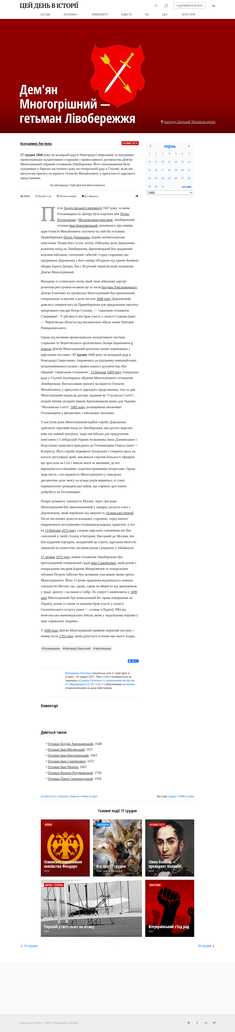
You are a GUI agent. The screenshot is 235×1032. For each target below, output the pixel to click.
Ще (165, 14)
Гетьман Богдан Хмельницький (70, 744)
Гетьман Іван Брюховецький (68, 755)
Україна (63, 796)
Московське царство (203, 121)
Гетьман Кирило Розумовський (70, 773)
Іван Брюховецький (83, 225)
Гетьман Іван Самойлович (67, 761)
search (156, 6)
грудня (172, 796)
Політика (155, 885)
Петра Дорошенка (76, 237)
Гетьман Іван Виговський (66, 749)
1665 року (77, 407)
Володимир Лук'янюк (36, 143)
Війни (48, 824)
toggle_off (213, 6)
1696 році (51, 630)
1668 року (103, 299)
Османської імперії (119, 513)
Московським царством (95, 220)
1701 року (66, 636)
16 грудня (31, 946)
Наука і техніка (54, 885)
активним (128, 684)
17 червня (48, 557)
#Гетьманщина (51, 648)
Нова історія (89, 796)
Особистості (130, 143)
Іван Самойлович (103, 563)
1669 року (114, 372)
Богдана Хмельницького (119, 287)
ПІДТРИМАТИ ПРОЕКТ (190, 6)
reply (137, 196)
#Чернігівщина (102, 648)
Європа (75, 796)
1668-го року (186, 796)
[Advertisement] (169, 254)
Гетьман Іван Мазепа (63, 767)
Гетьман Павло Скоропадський (70, 778)
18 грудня (204, 946)
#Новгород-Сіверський (77, 648)
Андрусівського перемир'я (83, 208)
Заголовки (70, 14)
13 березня (98, 372)
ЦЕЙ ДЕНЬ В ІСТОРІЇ (49, 5)
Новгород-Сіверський (177, 121)
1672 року (68, 530)
